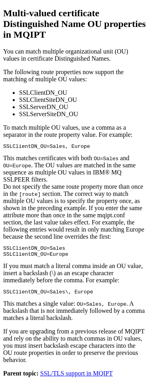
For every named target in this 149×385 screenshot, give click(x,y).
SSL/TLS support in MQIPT (76, 378)
